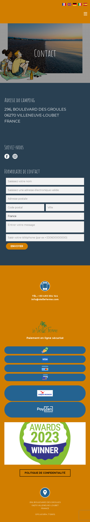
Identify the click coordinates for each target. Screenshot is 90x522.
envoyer (17, 246)
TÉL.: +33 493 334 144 (45, 296)
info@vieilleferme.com (45, 299)
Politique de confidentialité (45, 472)
